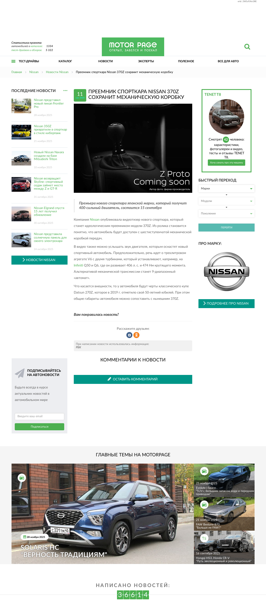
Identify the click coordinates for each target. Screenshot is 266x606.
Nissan (95, 219)
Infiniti (78, 265)
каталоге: (37, 46)
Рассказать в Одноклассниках (136, 335)
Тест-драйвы (29, 61)
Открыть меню (13, 66)
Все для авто (228, 61)
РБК (78, 347)
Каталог (65, 61)
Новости (105, 61)
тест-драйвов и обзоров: (26, 50)
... (65, 90)
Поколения (226, 213)
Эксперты (146, 61)
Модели (226, 201)
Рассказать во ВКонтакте (129, 335)
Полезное (186, 61)
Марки (226, 188)
